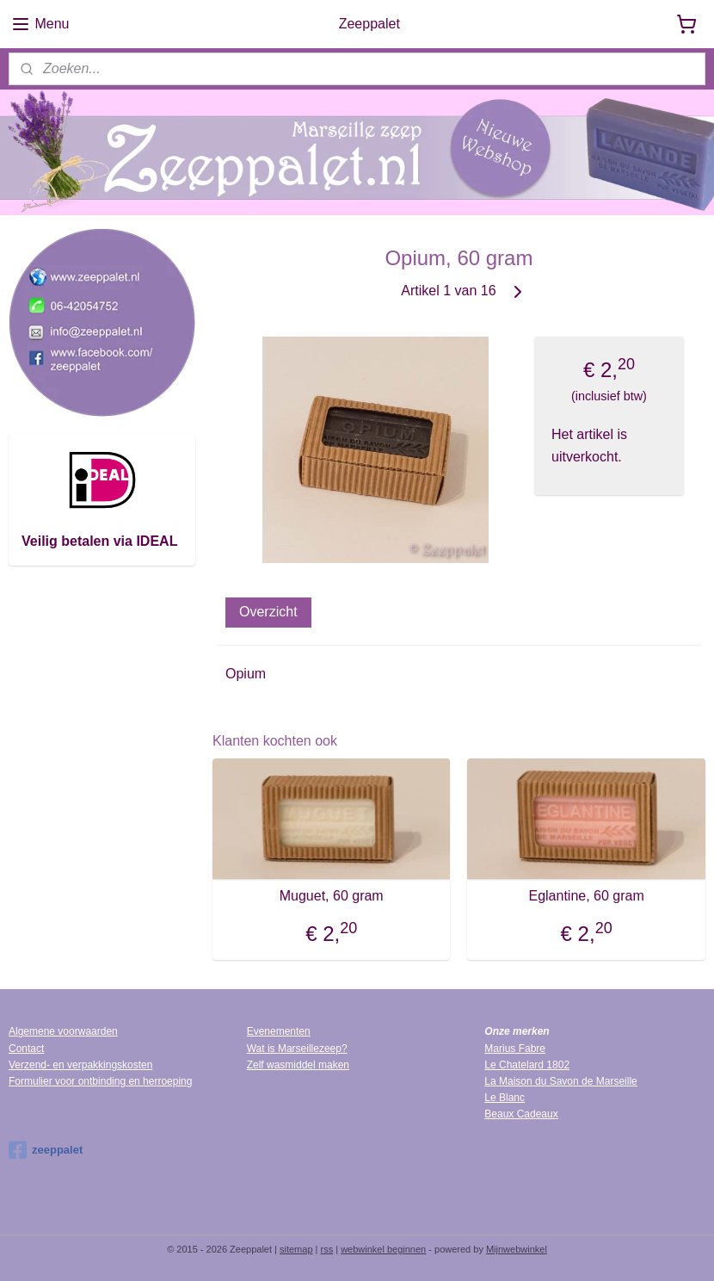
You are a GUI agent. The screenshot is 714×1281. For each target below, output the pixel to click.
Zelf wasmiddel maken (298, 1065)
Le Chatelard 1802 (526, 1065)
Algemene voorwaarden (63, 1031)
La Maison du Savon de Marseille (560, 1081)
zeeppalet (46, 1150)
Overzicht (268, 610)
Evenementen (279, 1031)
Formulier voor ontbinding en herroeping (100, 1081)
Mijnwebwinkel (516, 1249)
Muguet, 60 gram (332, 895)
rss (327, 1249)
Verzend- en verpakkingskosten (80, 1065)
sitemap (296, 1249)
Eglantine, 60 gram (586, 895)
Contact (26, 1049)
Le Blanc (504, 1098)
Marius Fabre (514, 1049)
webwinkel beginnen (383, 1249)
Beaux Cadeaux (520, 1114)
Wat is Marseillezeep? (297, 1049)
